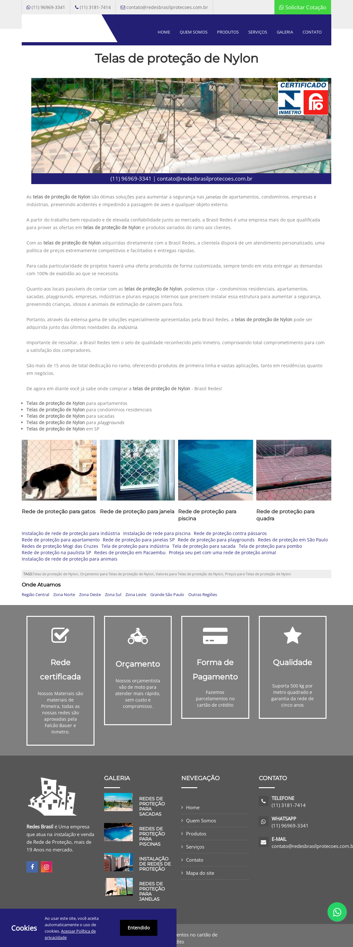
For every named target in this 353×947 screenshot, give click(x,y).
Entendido (139, 928)
